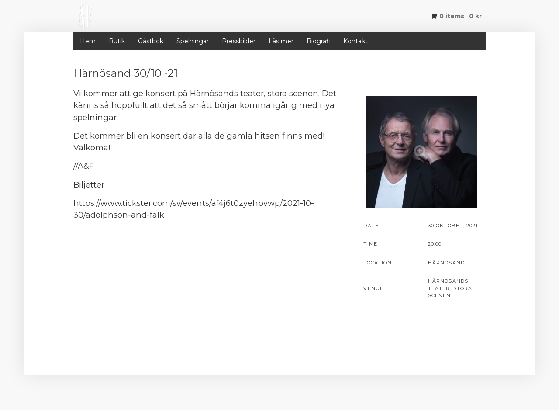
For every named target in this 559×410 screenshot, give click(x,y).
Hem (88, 41)
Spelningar (192, 41)
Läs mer (281, 41)
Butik (117, 41)
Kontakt (355, 41)
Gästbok (150, 41)
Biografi (318, 41)
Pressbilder (238, 41)
